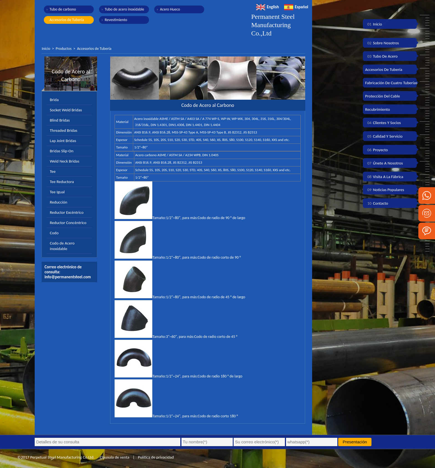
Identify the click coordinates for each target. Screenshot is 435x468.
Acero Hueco (170, 9)
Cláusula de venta (114, 457)
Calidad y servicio (384, 136)
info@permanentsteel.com (67, 276)
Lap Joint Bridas (63, 140)
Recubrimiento (377, 109)
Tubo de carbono (62, 9)
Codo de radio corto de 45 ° (215, 336)
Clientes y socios (383, 122)
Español (296, 6)
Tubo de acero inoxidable (124, 9)
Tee (52, 171)
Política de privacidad (156, 457)
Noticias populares (384, 189)
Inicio (46, 48)
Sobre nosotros (382, 42)
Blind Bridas (60, 120)
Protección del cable (382, 96)
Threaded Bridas (63, 130)
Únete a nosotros (384, 163)
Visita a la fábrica (384, 176)
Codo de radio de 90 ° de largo (221, 217)
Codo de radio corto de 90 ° (219, 257)
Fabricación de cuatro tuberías (391, 82)
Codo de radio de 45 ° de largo (221, 297)
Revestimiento (116, 19)
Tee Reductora (62, 181)
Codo (54, 232)
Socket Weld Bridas (66, 109)
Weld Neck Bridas (64, 161)
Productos (64, 48)
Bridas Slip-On (61, 150)
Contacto (376, 203)
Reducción (58, 202)
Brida (54, 99)
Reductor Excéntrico (67, 212)
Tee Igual (57, 191)
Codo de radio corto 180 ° (218, 416)
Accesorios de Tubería (66, 19)
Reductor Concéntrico (68, 222)
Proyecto (376, 149)
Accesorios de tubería (383, 69)
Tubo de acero (381, 56)
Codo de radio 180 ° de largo (220, 376)
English (267, 6)
